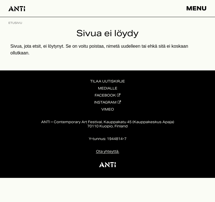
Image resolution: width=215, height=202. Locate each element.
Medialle (107, 88)
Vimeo (107, 109)
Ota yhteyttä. (107, 151)
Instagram (105, 102)
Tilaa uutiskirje (107, 81)
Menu (196, 8)
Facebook (105, 95)
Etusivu (15, 23)
